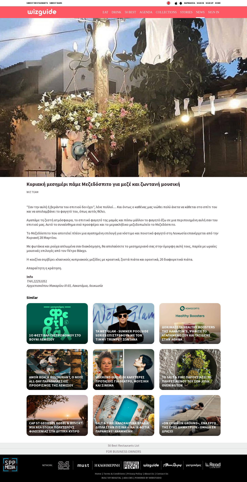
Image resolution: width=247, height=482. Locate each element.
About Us (149, 473)
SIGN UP (209, 3)
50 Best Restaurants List (123, 445)
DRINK (116, 12)
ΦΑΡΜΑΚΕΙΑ (189, 3)
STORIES (186, 12)
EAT (105, 12)
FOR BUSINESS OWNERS (123, 451)
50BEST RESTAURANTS (37, 3)
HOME (218, 3)
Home (98, 473)
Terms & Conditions (114, 473)
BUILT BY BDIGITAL (111, 477)
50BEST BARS (56, 3)
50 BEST (130, 12)
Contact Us (162, 473)
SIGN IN (200, 3)
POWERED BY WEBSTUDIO (148, 477)
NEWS (200, 12)
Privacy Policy (134, 473)
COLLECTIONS (166, 12)
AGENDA (145, 12)
